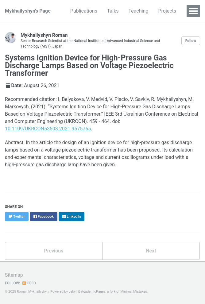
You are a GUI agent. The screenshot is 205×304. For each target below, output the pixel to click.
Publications (83, 11)
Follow (190, 41)
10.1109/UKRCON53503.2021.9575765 (48, 129)
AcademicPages (93, 292)
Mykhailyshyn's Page (28, 11)
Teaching (139, 11)
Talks (113, 11)
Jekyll (73, 292)
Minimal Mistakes (133, 292)
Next (151, 251)
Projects (167, 11)
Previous (53, 251)
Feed (29, 283)
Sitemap (14, 275)
